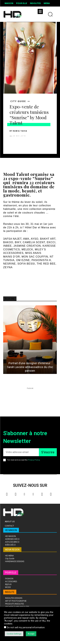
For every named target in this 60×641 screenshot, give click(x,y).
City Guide (18, 101)
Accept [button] (31, 634)
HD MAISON (11, 530)
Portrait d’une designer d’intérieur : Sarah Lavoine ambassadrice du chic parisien (30, 366)
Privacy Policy (34, 460)
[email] (21, 452)
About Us (10, 521)
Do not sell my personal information (26, 627)
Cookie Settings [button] (14, 634)
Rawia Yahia (20, 131)
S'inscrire (47, 452)
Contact (9, 525)
